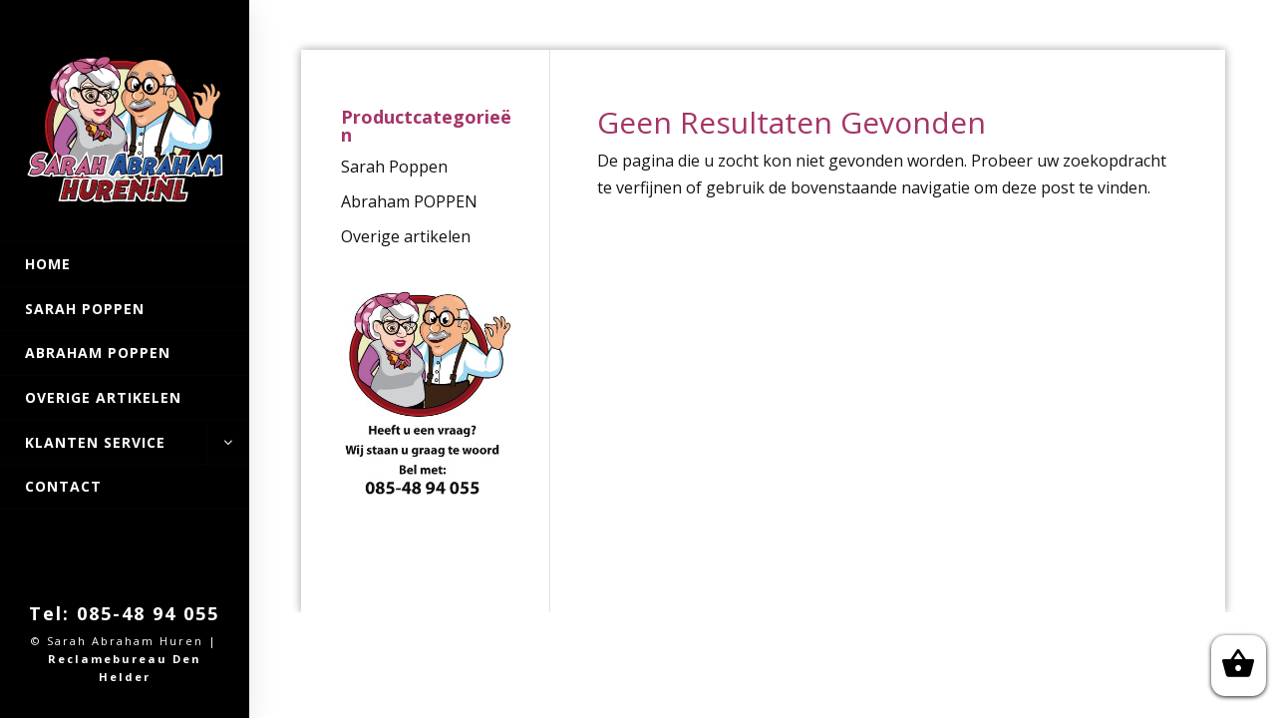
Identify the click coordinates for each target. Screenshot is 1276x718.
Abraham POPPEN (97, 352)
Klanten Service (124, 443)
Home (48, 263)
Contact (63, 486)
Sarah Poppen (85, 308)
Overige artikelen (103, 397)
